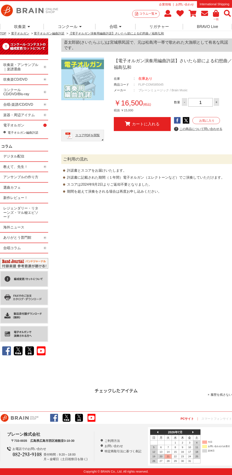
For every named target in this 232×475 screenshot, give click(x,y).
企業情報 (165, 4)
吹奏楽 (22, 26)
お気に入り (206, 120)
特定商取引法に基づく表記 (123, 451)
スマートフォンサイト (216, 418)
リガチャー (159, 26)
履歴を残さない (221, 394)
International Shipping (214, 4)
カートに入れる (142, 123)
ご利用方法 (112, 440)
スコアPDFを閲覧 (87, 135)
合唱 (115, 26)
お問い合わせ (185, 4)
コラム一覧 (148, 13)
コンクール (70, 26)
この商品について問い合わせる (198, 129)
